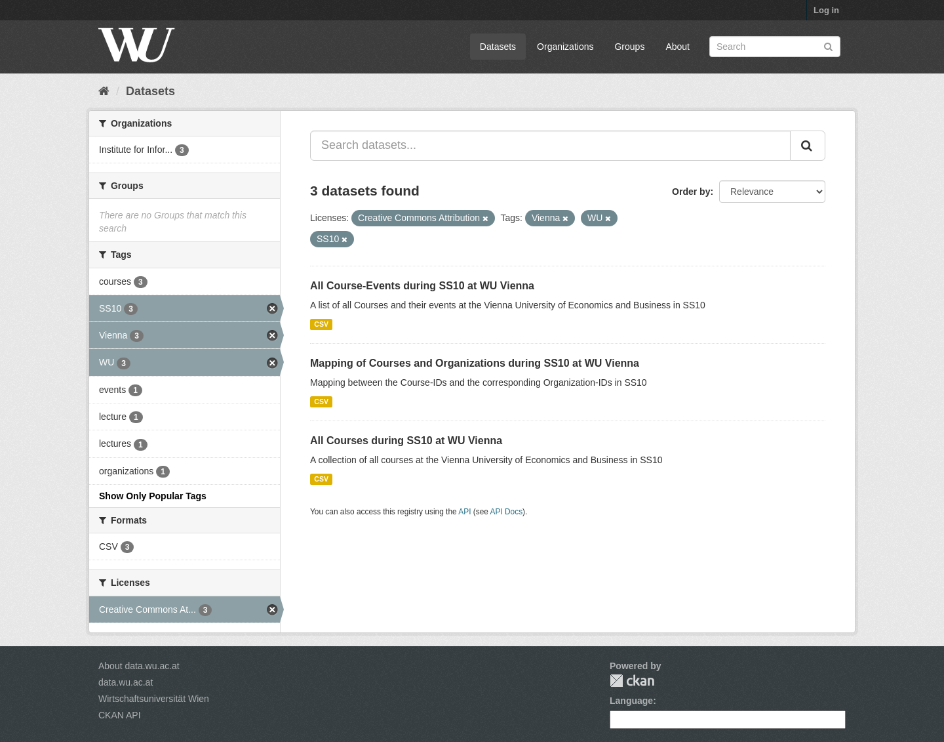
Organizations (565, 46)
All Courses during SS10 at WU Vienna (406, 440)
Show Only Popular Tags (152, 496)
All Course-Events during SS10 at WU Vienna (422, 285)
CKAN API (119, 715)
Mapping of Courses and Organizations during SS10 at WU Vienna (474, 363)
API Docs (506, 511)
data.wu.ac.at (125, 682)
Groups (629, 46)
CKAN (632, 681)
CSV (321, 324)
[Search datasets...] (550, 146)
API (464, 511)
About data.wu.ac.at (139, 666)
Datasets (498, 46)
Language (631, 700)
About (677, 46)
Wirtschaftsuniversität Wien (153, 698)
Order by (691, 191)
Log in (826, 10)
